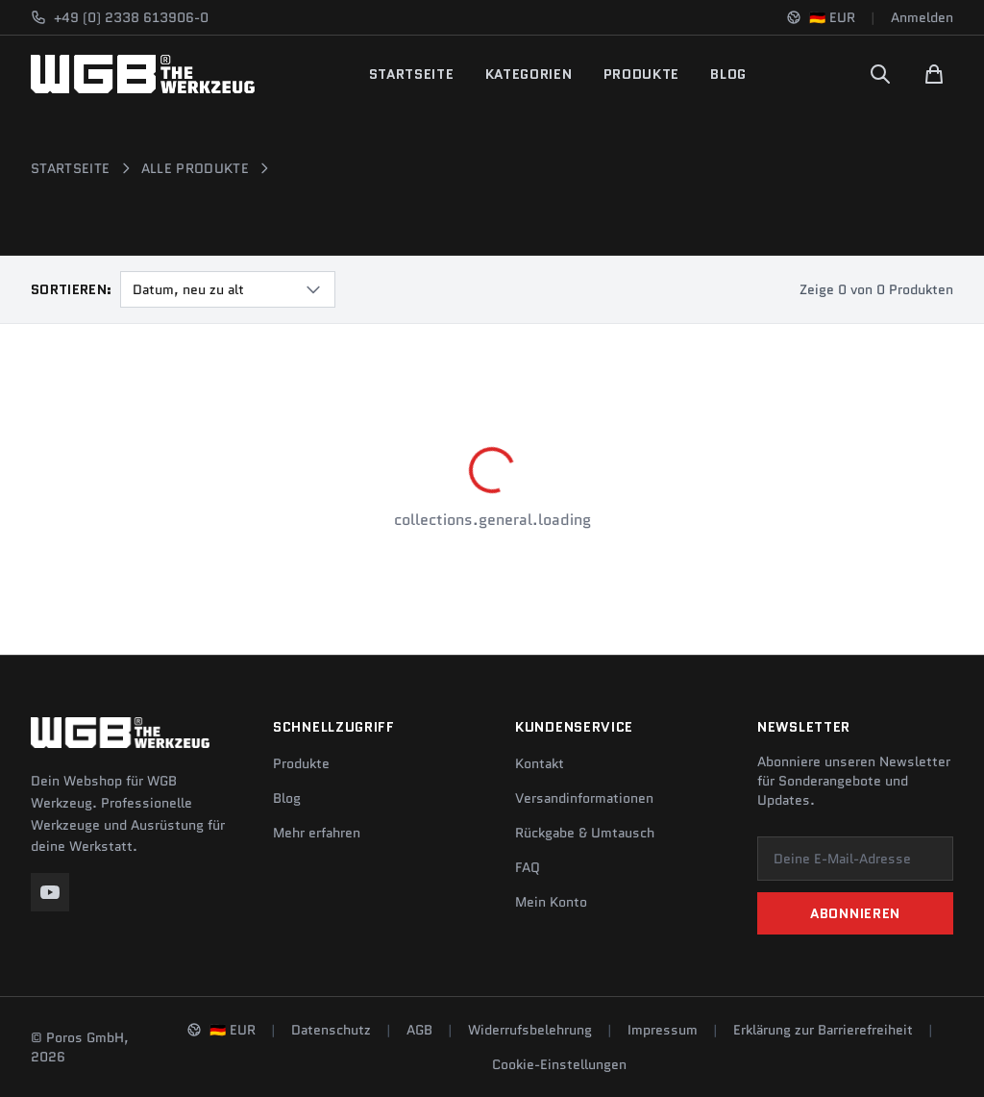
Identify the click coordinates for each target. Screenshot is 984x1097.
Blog (728, 74)
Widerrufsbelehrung (530, 1029)
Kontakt (539, 763)
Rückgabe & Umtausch (584, 832)
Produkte (641, 74)
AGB (419, 1029)
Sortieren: (71, 289)
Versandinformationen (584, 798)
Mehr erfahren (316, 832)
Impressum (662, 1029)
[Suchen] (880, 74)
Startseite (412, 74)
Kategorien (529, 74)
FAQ (527, 867)
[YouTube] (50, 892)
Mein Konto (551, 901)
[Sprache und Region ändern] (820, 17)
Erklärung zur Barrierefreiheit (823, 1029)
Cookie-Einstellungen (559, 1064)
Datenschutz (331, 1029)
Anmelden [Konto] (922, 17)
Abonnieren (855, 913)
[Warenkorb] (934, 74)
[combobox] (227, 289)
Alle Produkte (195, 168)
